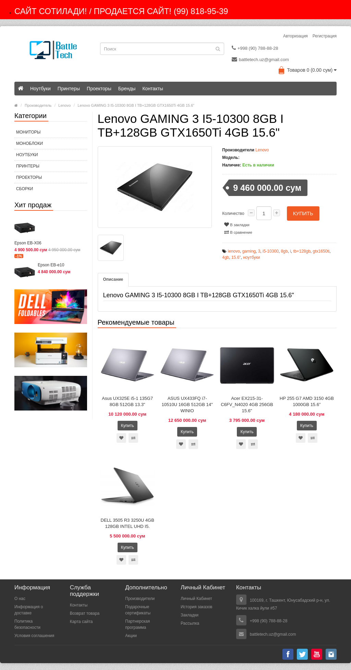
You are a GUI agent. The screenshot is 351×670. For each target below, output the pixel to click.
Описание (113, 279)
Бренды (127, 88)
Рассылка (190, 623)
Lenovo (64, 105)
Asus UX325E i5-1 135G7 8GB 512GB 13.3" (127, 401)
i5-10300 (271, 251)
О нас (19, 598)
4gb (225, 257)
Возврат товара (85, 613)
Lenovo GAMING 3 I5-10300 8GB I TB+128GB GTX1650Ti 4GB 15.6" (135, 105)
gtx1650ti (321, 251)
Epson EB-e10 (51, 265)
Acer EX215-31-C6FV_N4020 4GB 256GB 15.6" (247, 404)
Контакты (152, 88)
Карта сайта (81, 621)
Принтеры (69, 88)
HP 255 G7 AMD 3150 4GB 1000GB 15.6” (307, 401)
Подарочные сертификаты (137, 609)
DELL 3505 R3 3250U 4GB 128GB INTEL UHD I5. (127, 523)
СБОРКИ (24, 188)
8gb (284, 251)
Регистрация (325, 36)
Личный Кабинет (196, 598)
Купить (303, 213)
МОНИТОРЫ (28, 132)
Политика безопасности (27, 624)
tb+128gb (301, 251)
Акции (131, 635)
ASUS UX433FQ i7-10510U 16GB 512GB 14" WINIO (187, 404)
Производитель (38, 105)
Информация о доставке (28, 609)
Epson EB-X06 (27, 243)
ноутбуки (251, 257)
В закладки (236, 224)
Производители (140, 598)
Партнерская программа (137, 624)
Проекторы (99, 88)
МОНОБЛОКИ (29, 143)
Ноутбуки (40, 88)
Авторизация (295, 36)
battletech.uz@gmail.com (260, 59)
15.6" (236, 257)
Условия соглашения (34, 635)
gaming (249, 251)
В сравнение (238, 232)
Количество (233, 213)
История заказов (197, 606)
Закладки (189, 615)
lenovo (234, 251)
